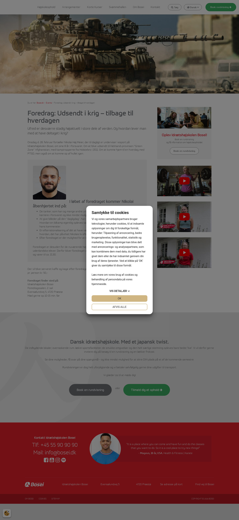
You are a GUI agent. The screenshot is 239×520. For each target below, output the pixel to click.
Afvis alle (119, 307)
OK (119, 298)
